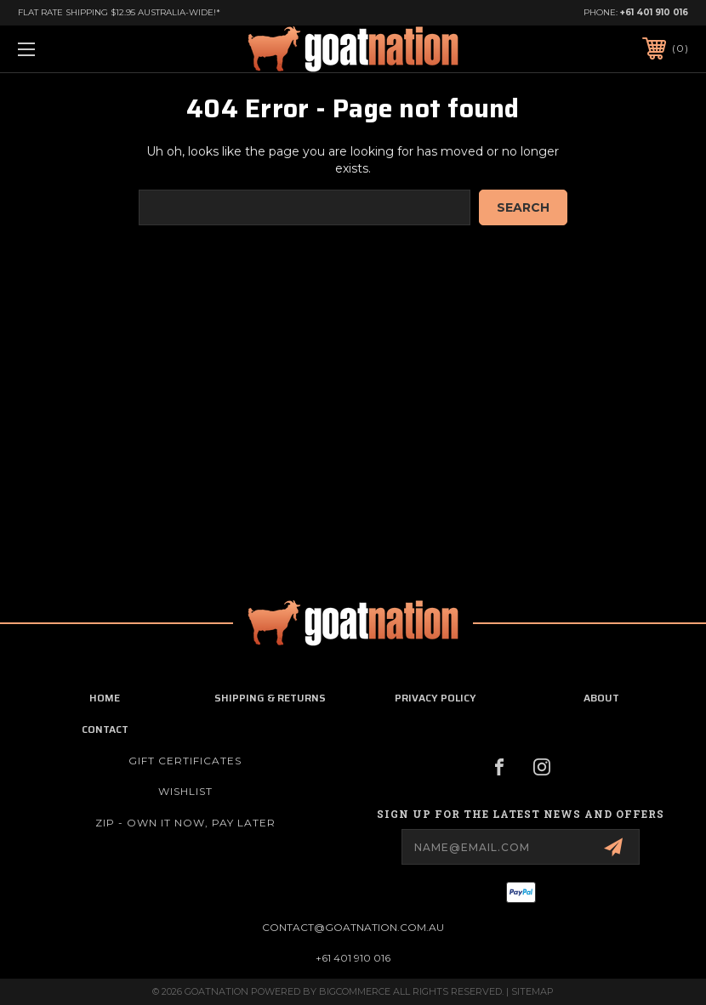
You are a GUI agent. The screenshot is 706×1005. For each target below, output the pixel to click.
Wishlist (185, 791)
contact (105, 729)
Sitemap (532, 991)
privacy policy (435, 698)
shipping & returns (270, 698)
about (601, 698)
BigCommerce (354, 991)
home (104, 698)
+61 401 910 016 (654, 12)
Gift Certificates (185, 760)
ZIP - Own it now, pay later (185, 822)
